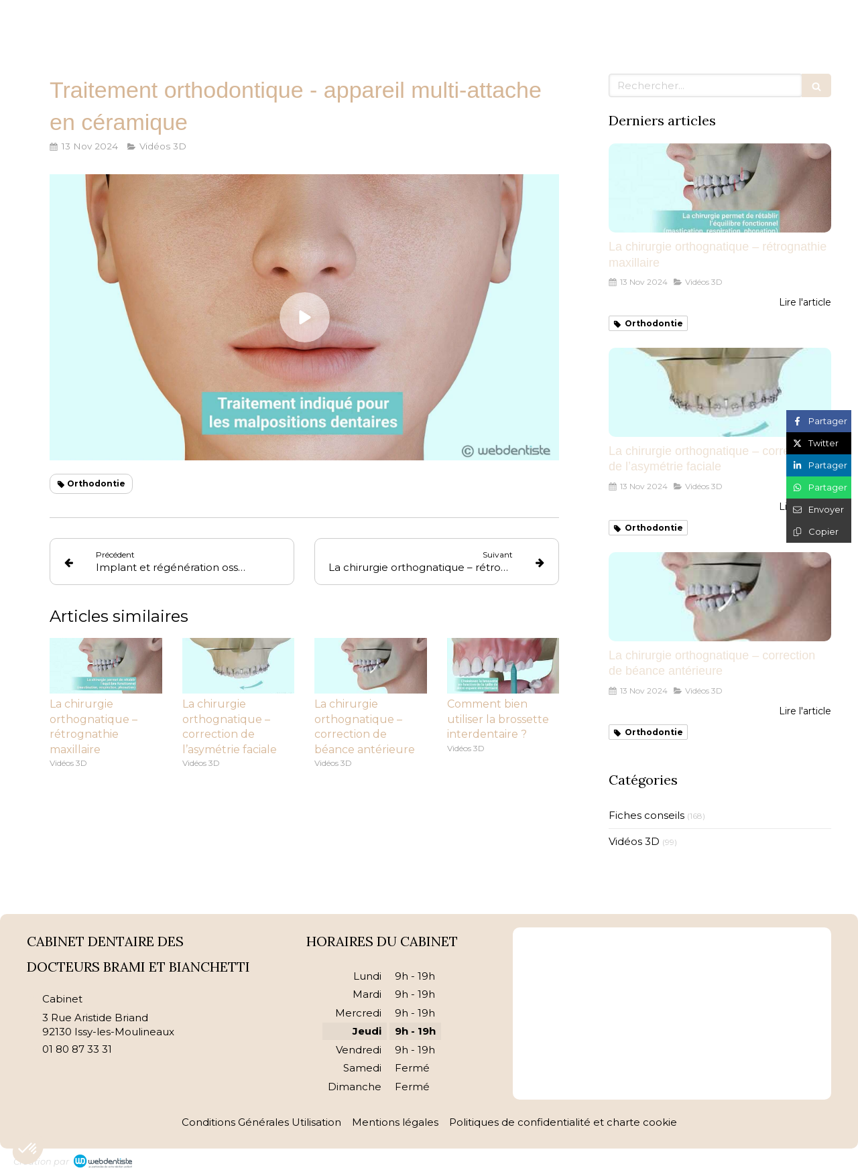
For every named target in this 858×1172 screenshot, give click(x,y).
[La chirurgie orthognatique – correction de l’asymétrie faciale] (720, 392)
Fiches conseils (646, 815)
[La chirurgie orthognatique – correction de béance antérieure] (720, 596)
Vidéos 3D (634, 841)
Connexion (817, 1158)
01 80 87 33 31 (77, 1049)
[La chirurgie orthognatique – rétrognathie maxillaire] (720, 188)
